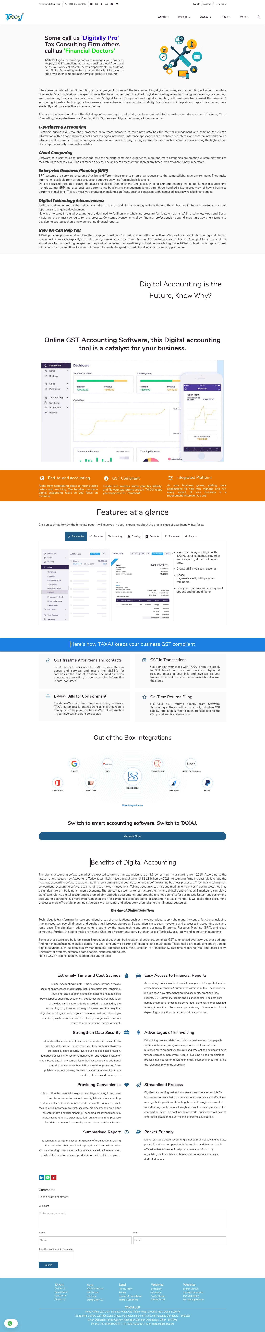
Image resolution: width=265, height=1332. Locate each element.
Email (136, 1230)
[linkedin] (91, 4)
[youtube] (112, 4)
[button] (223, 18)
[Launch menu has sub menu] (87, 18)
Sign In (196, 4)
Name (42, 1230)
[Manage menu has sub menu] (108, 18)
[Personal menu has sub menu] (171, 18)
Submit (48, 1262)
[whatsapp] (106, 4)
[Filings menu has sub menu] (150, 18)
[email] (117, 4)
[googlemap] (101, 4)
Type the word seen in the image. (56, 1247)
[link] (180, 28)
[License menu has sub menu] (130, 18)
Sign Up (207, 4)
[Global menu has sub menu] (210, 18)
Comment (44, 1203)
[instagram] (96, 4)
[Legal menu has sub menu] (191, 18)
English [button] (220, 4)
